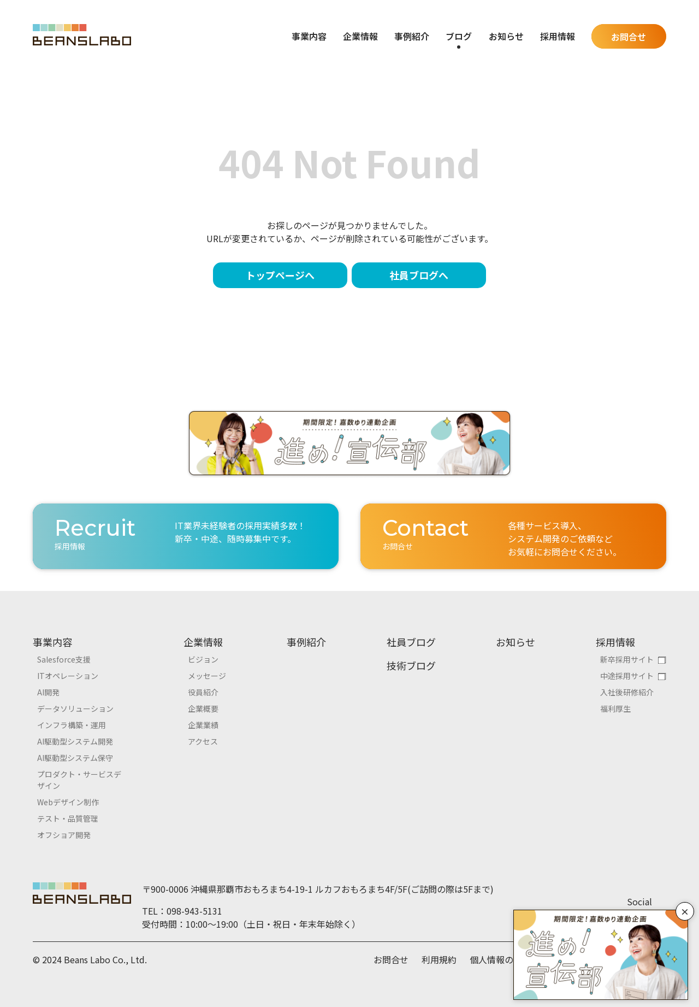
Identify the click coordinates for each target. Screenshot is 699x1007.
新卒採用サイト (627, 659)
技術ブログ (411, 665)
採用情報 (615, 642)
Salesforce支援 (64, 659)
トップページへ (280, 275)
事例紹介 (411, 36)
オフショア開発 (64, 834)
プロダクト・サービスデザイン (79, 780)
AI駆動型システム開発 (75, 741)
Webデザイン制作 (68, 802)
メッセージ (207, 675)
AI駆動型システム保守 (75, 757)
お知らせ (506, 36)
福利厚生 (615, 708)
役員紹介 (203, 692)
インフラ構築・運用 (71, 724)
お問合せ (628, 36)
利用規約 (439, 959)
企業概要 (203, 708)
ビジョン (203, 659)
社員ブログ (411, 642)
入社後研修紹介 (627, 692)
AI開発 (48, 692)
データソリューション (75, 708)
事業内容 (52, 642)
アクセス (203, 741)
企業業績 (203, 724)
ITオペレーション (67, 675)
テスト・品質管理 (67, 818)
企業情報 (203, 642)
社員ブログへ (418, 275)
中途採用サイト (627, 675)
